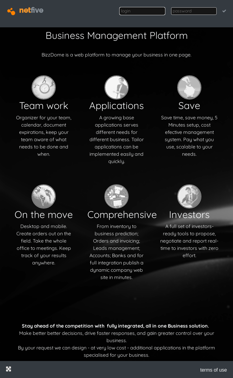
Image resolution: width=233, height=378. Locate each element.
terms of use (213, 370)
